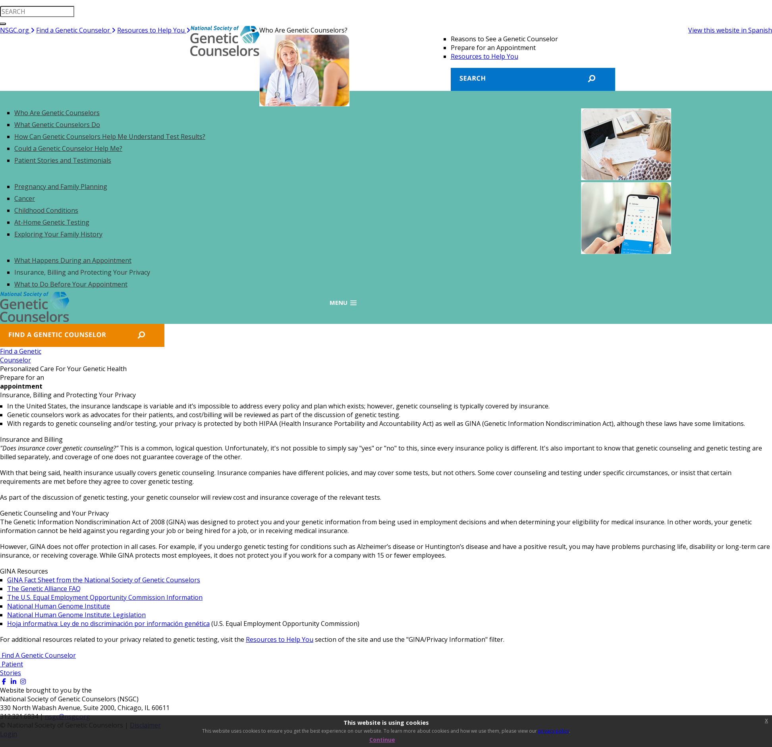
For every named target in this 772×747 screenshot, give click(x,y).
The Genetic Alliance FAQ (44, 588)
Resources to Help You (153, 30)
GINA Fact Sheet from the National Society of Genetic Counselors (103, 580)
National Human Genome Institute (58, 606)
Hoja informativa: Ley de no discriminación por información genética (108, 623)
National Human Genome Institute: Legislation (76, 614)
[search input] (37, 11)
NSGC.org (17, 30)
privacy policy (553, 731)
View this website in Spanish (730, 30)
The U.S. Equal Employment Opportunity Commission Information (105, 597)
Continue (382, 739)
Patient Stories (11, 668)
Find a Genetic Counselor (76, 30)
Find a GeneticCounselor (20, 355)
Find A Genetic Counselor (38, 655)
